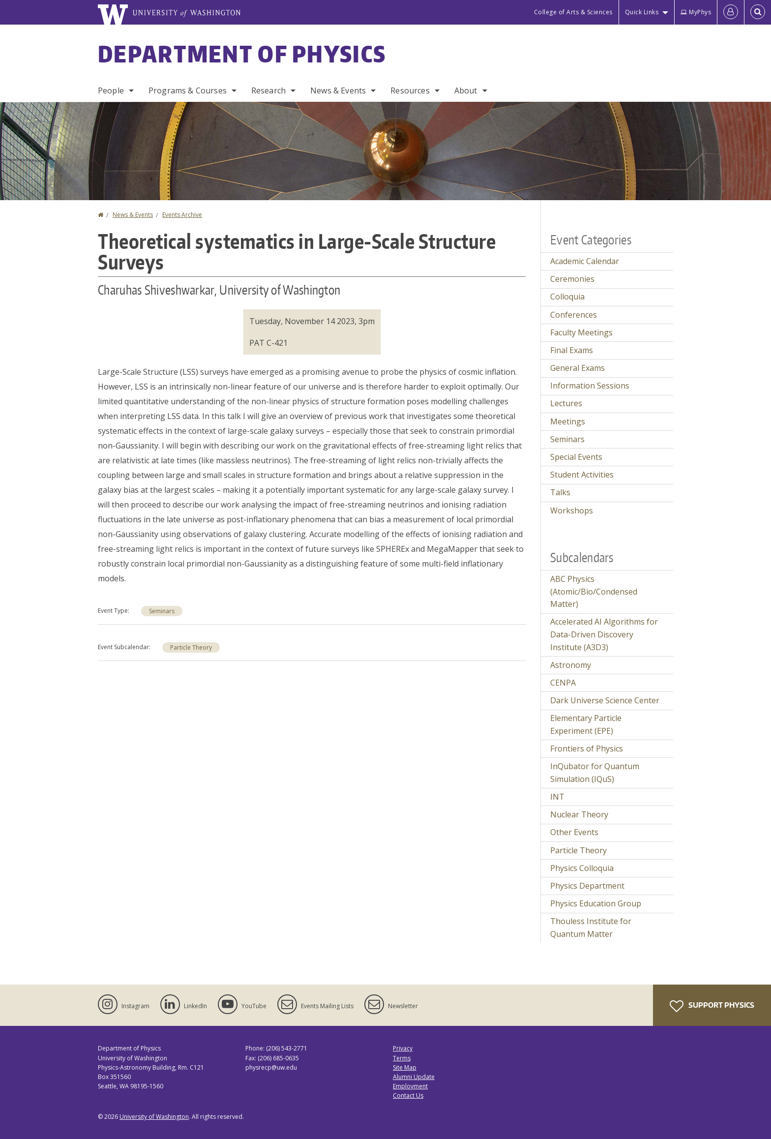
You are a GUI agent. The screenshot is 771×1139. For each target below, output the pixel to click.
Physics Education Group (595, 903)
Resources (409, 90)
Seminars (162, 611)
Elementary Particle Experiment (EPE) (586, 724)
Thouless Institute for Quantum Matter (590, 927)
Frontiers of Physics (586, 748)
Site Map (404, 1067)
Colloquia (567, 296)
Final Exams (571, 350)
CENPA (563, 682)
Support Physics (712, 1006)
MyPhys (696, 12)
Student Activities (582, 474)
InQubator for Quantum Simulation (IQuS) (594, 772)
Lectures (566, 403)
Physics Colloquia (582, 868)
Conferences (573, 314)
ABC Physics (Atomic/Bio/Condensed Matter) (593, 591)
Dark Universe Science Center (604, 700)
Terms (402, 1058)
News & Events (338, 90)
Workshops (571, 510)
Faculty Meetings (581, 332)
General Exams (577, 367)
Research (268, 90)
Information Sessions (589, 385)
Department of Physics (242, 53)
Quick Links (642, 12)
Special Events (576, 456)
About (465, 90)
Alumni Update (414, 1077)
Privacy (403, 1048)
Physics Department (587, 885)
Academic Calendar (584, 261)
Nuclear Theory (579, 814)
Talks (560, 492)
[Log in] (730, 12)
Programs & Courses (187, 90)
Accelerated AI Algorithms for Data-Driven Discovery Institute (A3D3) (604, 634)
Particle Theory (191, 647)
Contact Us (408, 1095)
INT (557, 796)
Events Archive (182, 214)
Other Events (574, 832)
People (111, 90)
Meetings (567, 421)
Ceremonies (572, 278)
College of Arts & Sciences (573, 12)
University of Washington (154, 1116)
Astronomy (570, 664)
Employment (410, 1086)
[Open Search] (757, 12)
